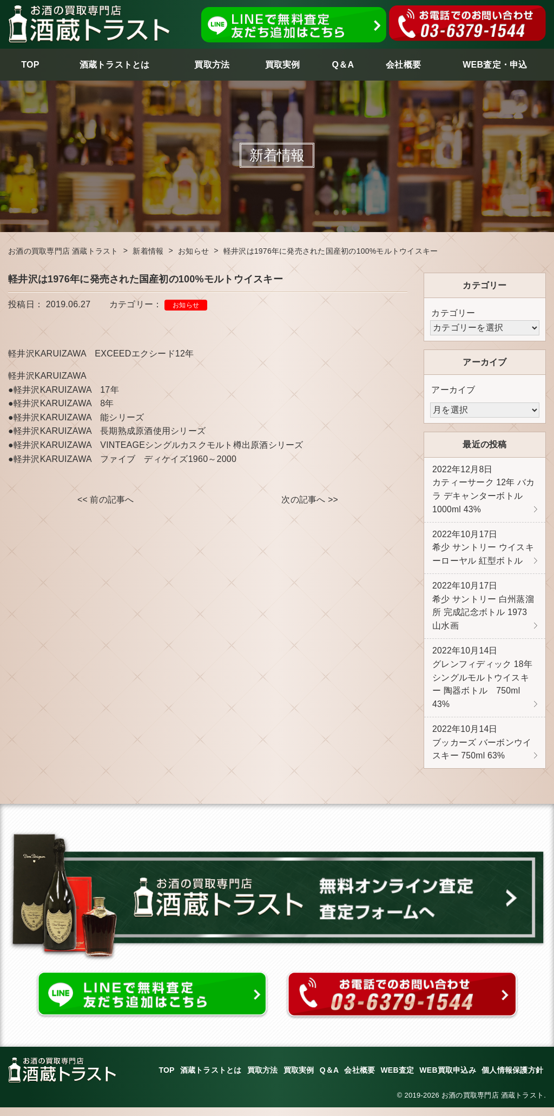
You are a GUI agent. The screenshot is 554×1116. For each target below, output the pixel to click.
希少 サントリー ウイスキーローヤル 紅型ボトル (483, 550)
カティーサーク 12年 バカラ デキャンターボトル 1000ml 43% (483, 490)
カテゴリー (453, 313)
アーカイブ (453, 389)
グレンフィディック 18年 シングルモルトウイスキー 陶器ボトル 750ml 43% (482, 683)
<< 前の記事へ (105, 500)
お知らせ (186, 305)
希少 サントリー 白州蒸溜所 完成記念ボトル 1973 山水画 (483, 610)
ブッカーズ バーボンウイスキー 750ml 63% (481, 750)
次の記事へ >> (309, 500)
